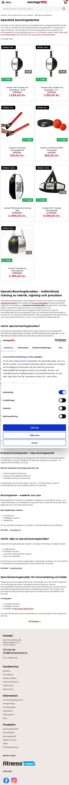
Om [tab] (60, 348)
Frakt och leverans (10, 682)
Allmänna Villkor (9, 678)
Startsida (4, 15)
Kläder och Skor (10, 740)
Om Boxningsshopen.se (13, 700)
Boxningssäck (9, 732)
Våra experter (9, 714)
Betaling (6, 671)
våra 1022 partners (18, 361)
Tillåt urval (34, 435)
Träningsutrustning (10, 747)
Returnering (8, 689)
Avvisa (34, 443)
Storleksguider (9, 707)
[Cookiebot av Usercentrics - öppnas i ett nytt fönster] (54, 340)
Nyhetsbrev (8, 711)
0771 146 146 (9, 650)
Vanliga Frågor (9, 703)
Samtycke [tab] (8, 348)
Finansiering (8, 675)
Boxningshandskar (11, 729)
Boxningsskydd (9, 736)
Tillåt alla (34, 428)
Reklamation (8, 685)
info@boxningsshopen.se (15, 653)
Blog (5, 718)
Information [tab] (23, 348)
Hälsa (5, 743)
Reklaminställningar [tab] (42, 348)
